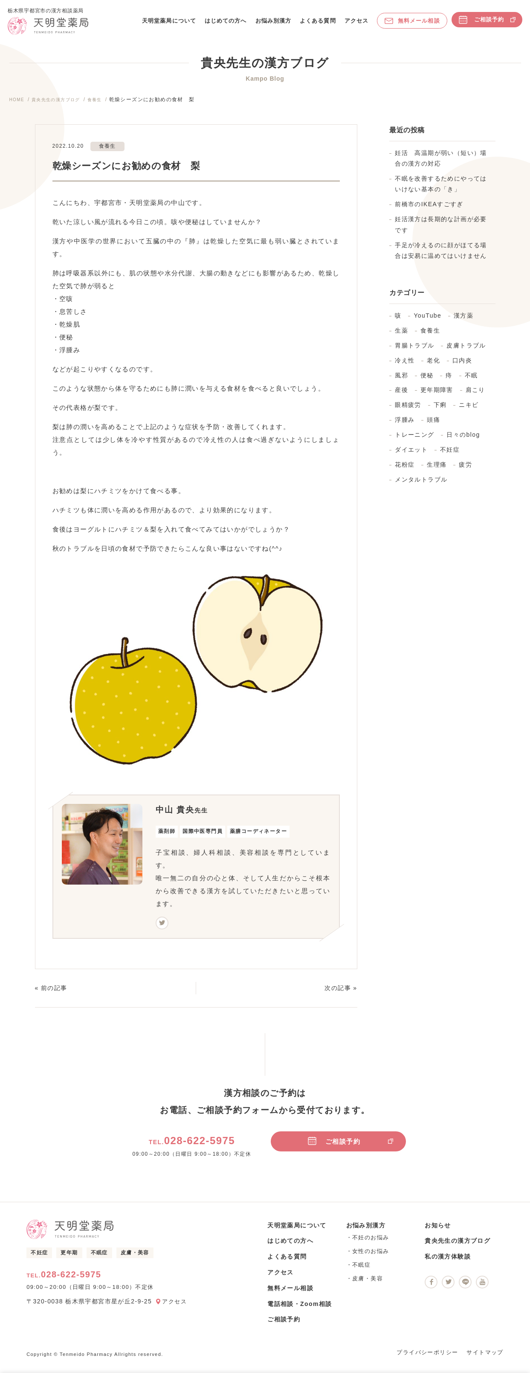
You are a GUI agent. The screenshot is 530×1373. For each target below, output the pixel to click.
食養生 (107, 105)
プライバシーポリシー (427, 1358)
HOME (18, 105)
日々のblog (463, 440)
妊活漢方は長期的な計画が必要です (441, 230)
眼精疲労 (408, 410)
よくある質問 (316, 23)
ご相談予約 (486, 22)
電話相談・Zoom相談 (299, 1309)
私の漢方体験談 (448, 1262)
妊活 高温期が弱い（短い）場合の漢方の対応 (441, 163)
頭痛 (433, 425)
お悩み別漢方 (272, 23)
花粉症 (404, 470)
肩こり (475, 395)
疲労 (465, 470)
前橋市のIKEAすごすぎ (429, 209)
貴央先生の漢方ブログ (62, 105)
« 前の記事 (51, 993)
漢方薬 (463, 321)
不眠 (471, 380)
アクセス (355, 23)
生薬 (401, 336)
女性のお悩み (370, 1256)
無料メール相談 (411, 23)
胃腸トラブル (414, 351)
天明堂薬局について (168, 23)
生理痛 (436, 470)
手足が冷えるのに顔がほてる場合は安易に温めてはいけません (441, 256)
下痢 (440, 410)
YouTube (427, 321)
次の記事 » (340, 993)
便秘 (427, 380)
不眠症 (99, 1259)
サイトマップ (484, 1358)
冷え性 (404, 365)
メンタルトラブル (421, 485)
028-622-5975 (192, 1146)
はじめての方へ (224, 23)
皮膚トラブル (466, 351)
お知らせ (438, 1230)
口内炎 (462, 365)
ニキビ (468, 410)
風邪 (401, 380)
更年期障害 (436, 395)
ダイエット (411, 455)
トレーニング (414, 440)
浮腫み (404, 425)
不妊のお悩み (370, 1243)
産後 (401, 395)
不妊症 (450, 455)
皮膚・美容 (135, 1259)
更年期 (69, 1259)
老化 (433, 365)
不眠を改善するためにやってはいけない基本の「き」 (441, 189)
